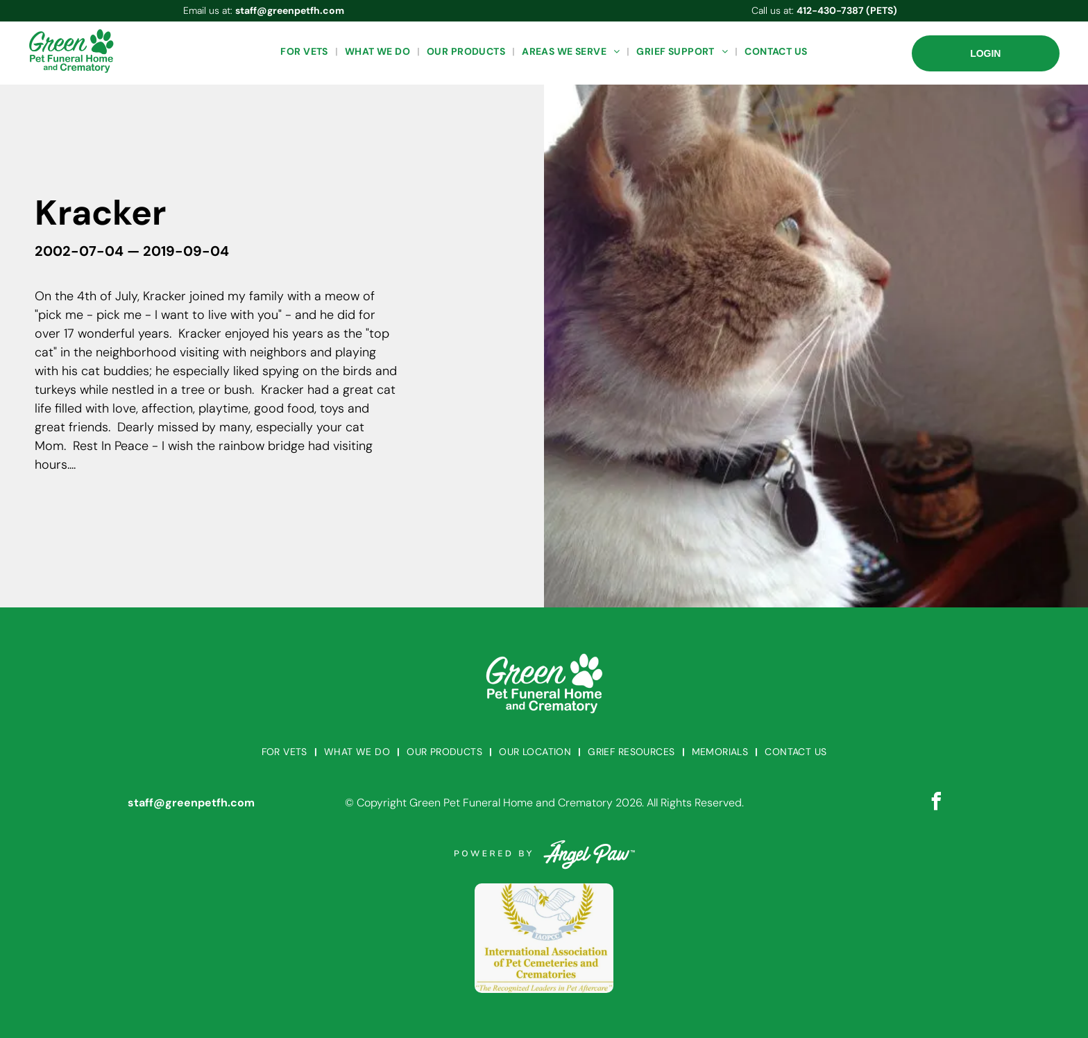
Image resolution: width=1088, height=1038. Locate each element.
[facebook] (936, 803)
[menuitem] (305, 51)
